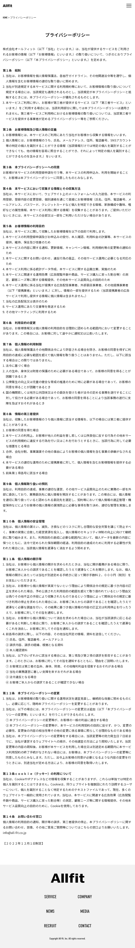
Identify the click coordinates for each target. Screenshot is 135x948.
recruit (50, 925)
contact (84, 925)
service (50, 896)
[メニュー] (128, 5)
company (85, 896)
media (84, 911)
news (50, 911)
